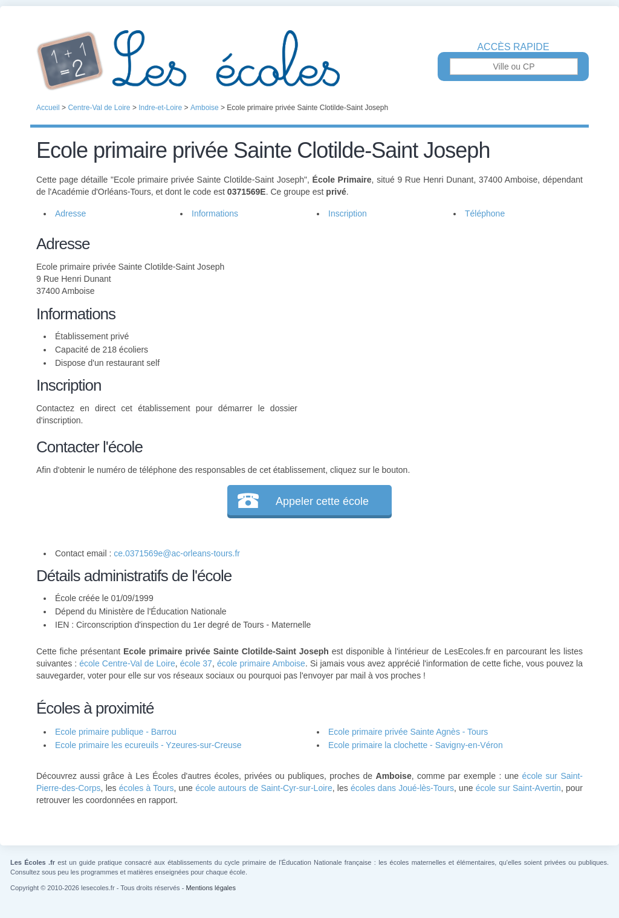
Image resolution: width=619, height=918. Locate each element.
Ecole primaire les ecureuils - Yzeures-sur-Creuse (148, 745)
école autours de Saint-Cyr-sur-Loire (263, 788)
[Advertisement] (440, 317)
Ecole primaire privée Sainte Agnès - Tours (408, 732)
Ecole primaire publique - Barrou (116, 732)
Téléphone (485, 213)
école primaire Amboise (261, 663)
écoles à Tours (146, 788)
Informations (215, 213)
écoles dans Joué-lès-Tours (402, 788)
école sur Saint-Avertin (518, 788)
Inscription (347, 213)
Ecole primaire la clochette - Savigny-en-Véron (415, 745)
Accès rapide (513, 47)
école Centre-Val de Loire (127, 663)
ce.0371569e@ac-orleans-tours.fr (177, 553)
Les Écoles (309, 60)
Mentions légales (211, 887)
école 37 (196, 663)
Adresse (70, 213)
